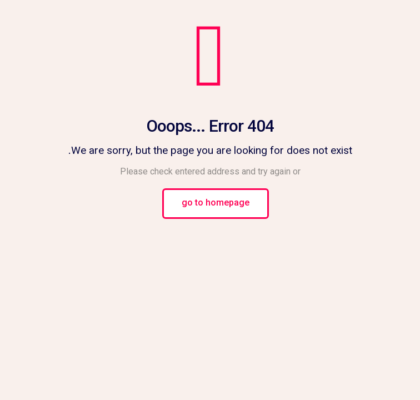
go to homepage (215, 204)
